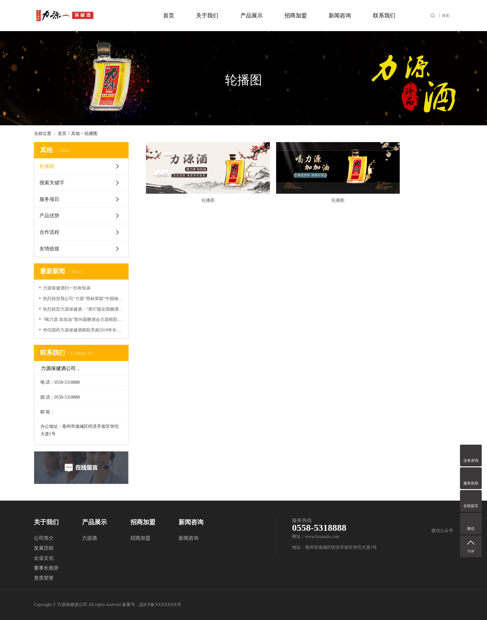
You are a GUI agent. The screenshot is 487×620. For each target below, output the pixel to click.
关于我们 (207, 15)
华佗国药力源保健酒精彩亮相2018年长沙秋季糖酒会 (83, 330)
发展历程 (44, 548)
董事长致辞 (46, 568)
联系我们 (384, 15)
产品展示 (251, 15)
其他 (75, 133)
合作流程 (49, 232)
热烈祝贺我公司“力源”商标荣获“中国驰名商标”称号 (83, 298)
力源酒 (89, 538)
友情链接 (49, 248)
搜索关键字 (51, 182)
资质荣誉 (44, 578)
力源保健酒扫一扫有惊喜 (67, 288)
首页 (168, 15)
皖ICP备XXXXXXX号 (160, 604)
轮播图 (91, 133)
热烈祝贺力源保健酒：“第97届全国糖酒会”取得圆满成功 (83, 309)
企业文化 (44, 558)
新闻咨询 (340, 15)
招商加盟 (295, 15)
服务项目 (49, 199)
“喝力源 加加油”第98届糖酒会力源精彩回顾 (83, 319)
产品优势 (49, 215)
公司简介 (44, 538)
